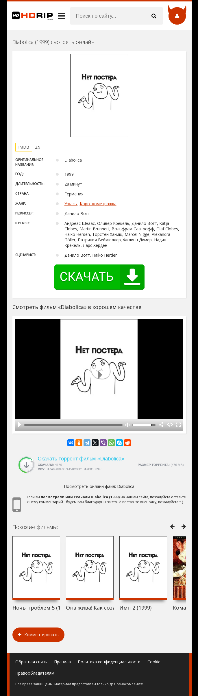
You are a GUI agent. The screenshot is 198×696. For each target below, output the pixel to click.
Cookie (153, 661)
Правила (62, 661)
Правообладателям (34, 673)
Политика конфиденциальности (109, 661)
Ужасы (70, 203)
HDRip (30, 15)
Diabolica (125, 486)
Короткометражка (98, 203)
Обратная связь (31, 661)
